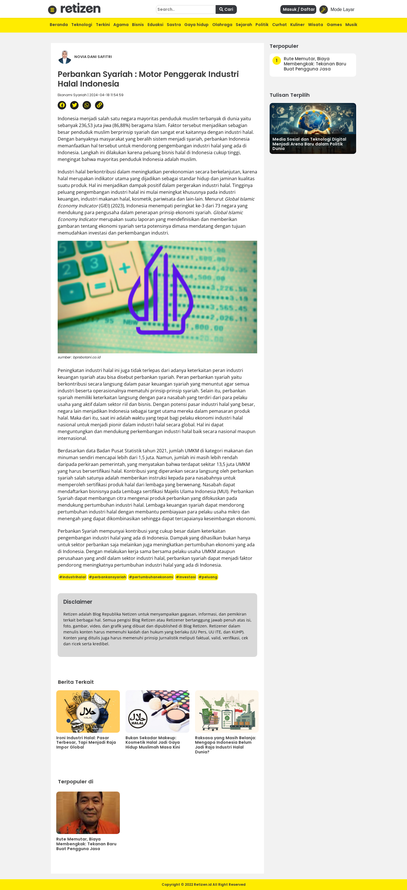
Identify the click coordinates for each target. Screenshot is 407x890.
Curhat (279, 24)
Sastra (174, 24)
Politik (262, 24)
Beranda (59, 24)
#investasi (186, 577)
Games (334, 24)
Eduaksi (155, 24)
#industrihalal (72, 577)
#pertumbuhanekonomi (151, 577)
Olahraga (222, 24)
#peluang (207, 577)
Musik (351, 24)
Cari (226, 9)
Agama (121, 24)
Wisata (315, 24)
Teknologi (81, 24)
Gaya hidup (196, 24)
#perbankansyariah (107, 577)
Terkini (103, 24)
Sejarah (244, 24)
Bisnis (138, 24)
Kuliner (297, 24)
